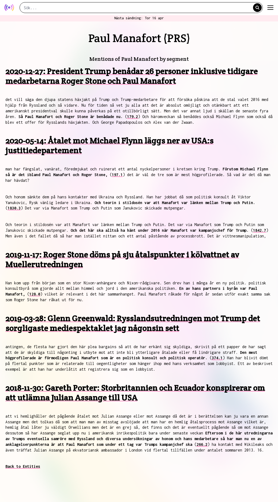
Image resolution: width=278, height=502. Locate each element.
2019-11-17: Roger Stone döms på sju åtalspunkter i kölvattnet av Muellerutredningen (122, 259)
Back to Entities (22, 466)
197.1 (117, 174)
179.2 (132, 116)
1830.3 (14, 208)
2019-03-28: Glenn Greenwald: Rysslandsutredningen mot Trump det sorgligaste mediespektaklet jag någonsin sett (132, 323)
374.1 (217, 357)
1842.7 (259, 230)
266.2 (202, 444)
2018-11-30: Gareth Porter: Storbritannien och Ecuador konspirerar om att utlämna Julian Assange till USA (135, 393)
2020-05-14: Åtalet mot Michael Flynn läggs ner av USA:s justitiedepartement (109, 145)
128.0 (34, 294)
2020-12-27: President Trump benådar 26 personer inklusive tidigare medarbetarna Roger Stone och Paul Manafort (131, 76)
